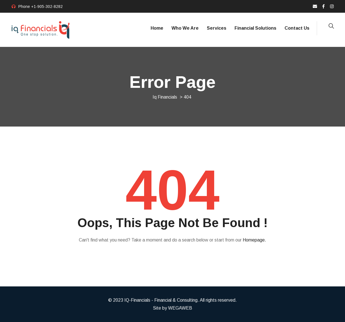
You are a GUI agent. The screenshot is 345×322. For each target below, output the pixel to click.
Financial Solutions (255, 28)
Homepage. (254, 240)
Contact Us (297, 28)
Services (216, 28)
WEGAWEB (180, 308)
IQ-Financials (137, 300)
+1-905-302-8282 (47, 6)
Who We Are (185, 28)
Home (157, 28)
